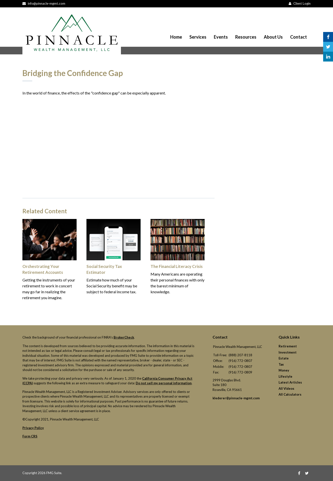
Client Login (302, 3)
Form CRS (29, 436)
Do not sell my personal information (164, 383)
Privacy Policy (33, 428)
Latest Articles (290, 382)
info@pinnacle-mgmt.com (46, 3)
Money (284, 370)
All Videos (286, 388)
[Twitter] (307, 473)
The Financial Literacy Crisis (175, 266)
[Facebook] (299, 473)
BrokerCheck (124, 337)
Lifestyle (285, 376)
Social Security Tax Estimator (113, 266)
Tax (281, 364)
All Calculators (290, 394)
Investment (288, 352)
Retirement (288, 346)
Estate (284, 358)
